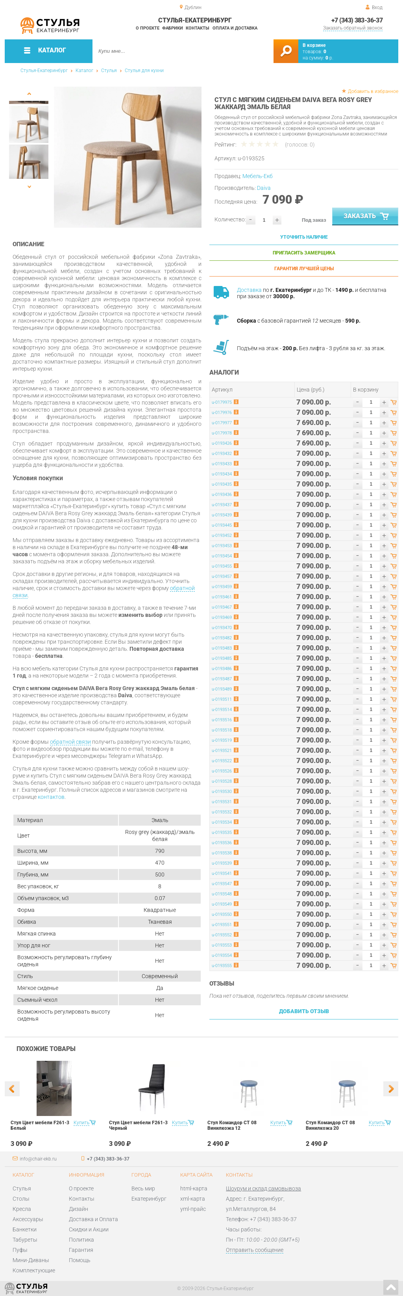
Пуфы (20, 1250)
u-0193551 (222, 924)
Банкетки (25, 1229)
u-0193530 (222, 791)
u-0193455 (222, 566)
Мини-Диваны (31, 1260)
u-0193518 (222, 730)
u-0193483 (222, 648)
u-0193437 (222, 504)
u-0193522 (222, 760)
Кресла (22, 1209)
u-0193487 (222, 678)
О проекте (147, 28)
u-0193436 (222, 494)
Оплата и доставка (235, 28)
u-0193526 (222, 771)
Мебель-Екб (257, 176)
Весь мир (143, 1188)
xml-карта (192, 1199)
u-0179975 (222, 402)
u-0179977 (222, 422)
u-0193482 (222, 638)
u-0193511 (222, 699)
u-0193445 (222, 525)
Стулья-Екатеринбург (44, 70)
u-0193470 (222, 627)
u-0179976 (222, 412)
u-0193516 (222, 719)
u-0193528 (222, 781)
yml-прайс (193, 1209)
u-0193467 (222, 607)
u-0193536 (222, 842)
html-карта (193, 1188)
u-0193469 (222, 617)
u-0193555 (222, 965)
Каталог (84, 70)
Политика (81, 1240)
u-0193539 (222, 863)
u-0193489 (222, 689)
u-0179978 (222, 433)
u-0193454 (222, 556)
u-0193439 (222, 515)
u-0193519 (222, 740)
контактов (51, 797)
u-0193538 (222, 853)
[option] (128, 157)
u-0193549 (222, 904)
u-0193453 (222, 545)
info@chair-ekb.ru (38, 1159)
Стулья (109, 70)
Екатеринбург (148, 1199)
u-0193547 (222, 883)
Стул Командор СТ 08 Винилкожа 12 (232, 1125)
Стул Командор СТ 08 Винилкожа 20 (330, 1125)
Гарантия (81, 1250)
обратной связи (70, 742)
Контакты (197, 28)
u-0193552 (222, 935)
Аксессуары (28, 1219)
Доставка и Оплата (93, 1219)
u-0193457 (222, 576)
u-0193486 (222, 668)
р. (329, 58)
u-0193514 (222, 709)
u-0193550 (222, 914)
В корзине (314, 45)
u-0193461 (222, 597)
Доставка (249, 290)
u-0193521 (222, 750)
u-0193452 (222, 535)
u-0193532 (222, 812)
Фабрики (172, 28)
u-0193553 (222, 945)
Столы (21, 1199)
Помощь (80, 1260)
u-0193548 (222, 894)
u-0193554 (222, 955)
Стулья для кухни (144, 70)
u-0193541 (222, 873)
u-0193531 (222, 801)
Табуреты (25, 1240)
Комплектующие (34, 1270)
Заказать (367, 216)
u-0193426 (222, 443)
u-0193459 (222, 586)
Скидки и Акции (89, 1229)
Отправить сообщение (254, 1250)
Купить (81, 1122)
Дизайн (78, 1209)
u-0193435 (222, 484)
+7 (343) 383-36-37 (357, 20)
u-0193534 (222, 822)
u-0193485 (222, 658)
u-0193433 (222, 463)
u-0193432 (222, 453)
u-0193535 (222, 832)
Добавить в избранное (373, 91)
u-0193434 (222, 474)
